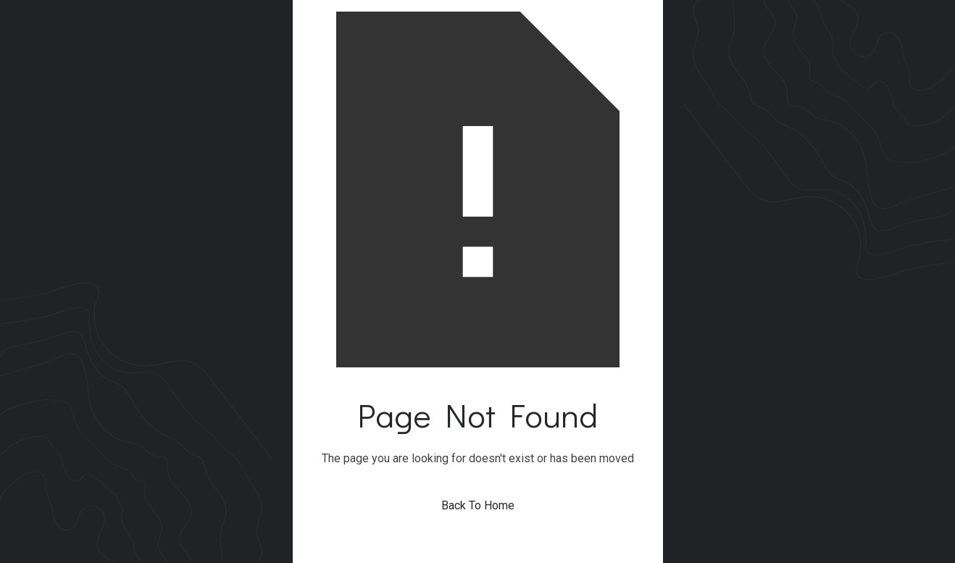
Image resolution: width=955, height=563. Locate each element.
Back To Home (477, 505)
